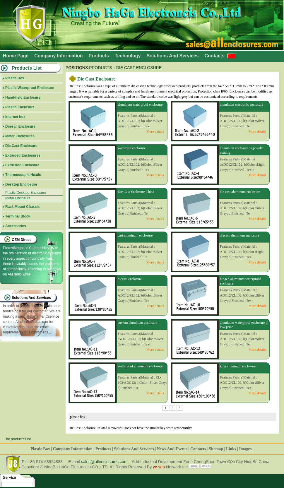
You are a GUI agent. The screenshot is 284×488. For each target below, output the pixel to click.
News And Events (172, 449)
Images (245, 449)
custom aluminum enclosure (137, 323)
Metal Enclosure (17, 198)
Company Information (58, 55)
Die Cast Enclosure (139, 67)
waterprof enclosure (132, 148)
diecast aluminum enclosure (239, 235)
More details (155, 131)
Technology (128, 55)
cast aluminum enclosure (135, 235)
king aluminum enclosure (238, 366)
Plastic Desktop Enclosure (25, 193)
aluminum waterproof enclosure (140, 104)
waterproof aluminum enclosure (140, 366)
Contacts (215, 55)
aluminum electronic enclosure (241, 104)
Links (231, 449)
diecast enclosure (130, 279)
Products (98, 55)
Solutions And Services (172, 55)
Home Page (15, 55)
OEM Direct (21, 240)
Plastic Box (40, 449)
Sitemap (216, 449)
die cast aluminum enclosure (240, 192)
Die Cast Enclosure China (136, 192)
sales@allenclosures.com (104, 461)
